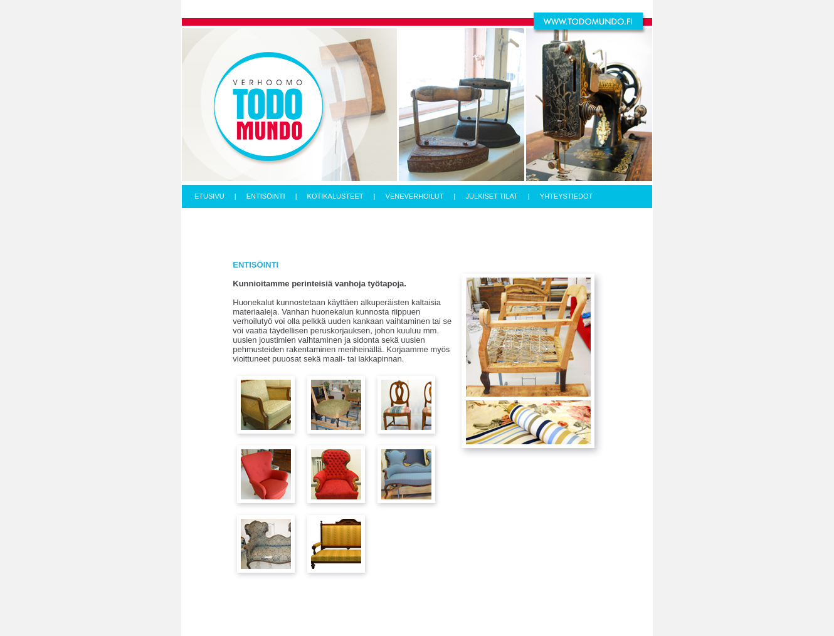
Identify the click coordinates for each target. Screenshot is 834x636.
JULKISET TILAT (492, 196)
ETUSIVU (209, 196)
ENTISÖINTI (265, 196)
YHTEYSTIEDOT (566, 196)
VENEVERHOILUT (415, 196)
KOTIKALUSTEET (335, 196)
